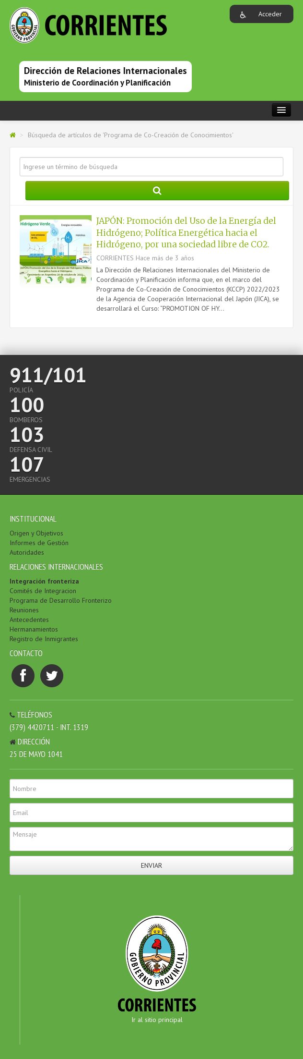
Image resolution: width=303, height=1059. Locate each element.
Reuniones (24, 610)
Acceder (270, 14)
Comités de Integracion (43, 590)
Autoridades (27, 552)
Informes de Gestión (39, 542)
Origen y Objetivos (36, 533)
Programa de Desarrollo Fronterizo (61, 600)
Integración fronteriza (44, 581)
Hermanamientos (34, 629)
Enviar (151, 865)
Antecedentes (29, 619)
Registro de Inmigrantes (44, 638)
